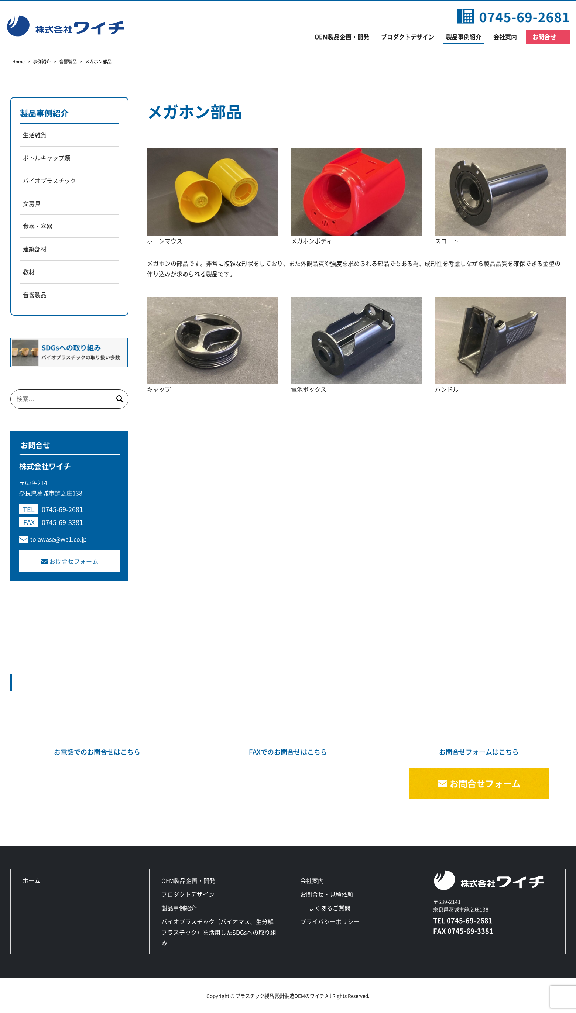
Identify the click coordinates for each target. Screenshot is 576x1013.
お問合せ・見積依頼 (326, 894)
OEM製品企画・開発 (342, 36)
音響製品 (35, 294)
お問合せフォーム (73, 561)
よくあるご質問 (329, 907)
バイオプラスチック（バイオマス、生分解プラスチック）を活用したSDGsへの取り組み (218, 932)
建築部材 (35, 248)
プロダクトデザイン (407, 36)
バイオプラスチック (49, 180)
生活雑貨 (35, 134)
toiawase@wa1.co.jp (58, 539)
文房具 (32, 203)
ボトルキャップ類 (46, 157)
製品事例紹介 (463, 36)
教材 (29, 271)
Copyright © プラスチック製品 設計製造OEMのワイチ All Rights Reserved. (288, 995)
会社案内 (505, 36)
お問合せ (544, 36)
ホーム (31, 880)
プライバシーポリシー (329, 921)
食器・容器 (37, 226)
